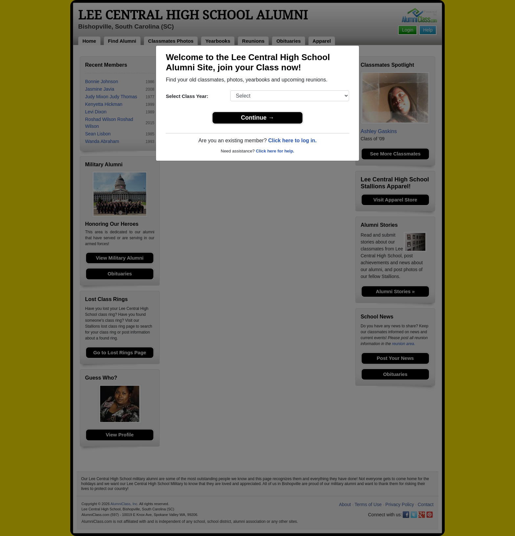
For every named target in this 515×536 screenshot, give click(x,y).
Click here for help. (275, 151)
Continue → (257, 117)
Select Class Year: (187, 96)
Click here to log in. (292, 140)
